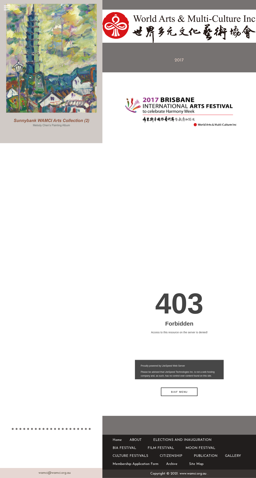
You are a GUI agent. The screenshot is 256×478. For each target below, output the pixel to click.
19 (82, 429)
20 (86, 429)
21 (90, 429)
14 (63, 429)
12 (55, 429)
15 (67, 429)
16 (70, 429)
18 (78, 429)
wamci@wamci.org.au (54, 473)
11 (51, 429)
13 (59, 429)
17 (74, 429)
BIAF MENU (179, 391)
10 (47, 429)
